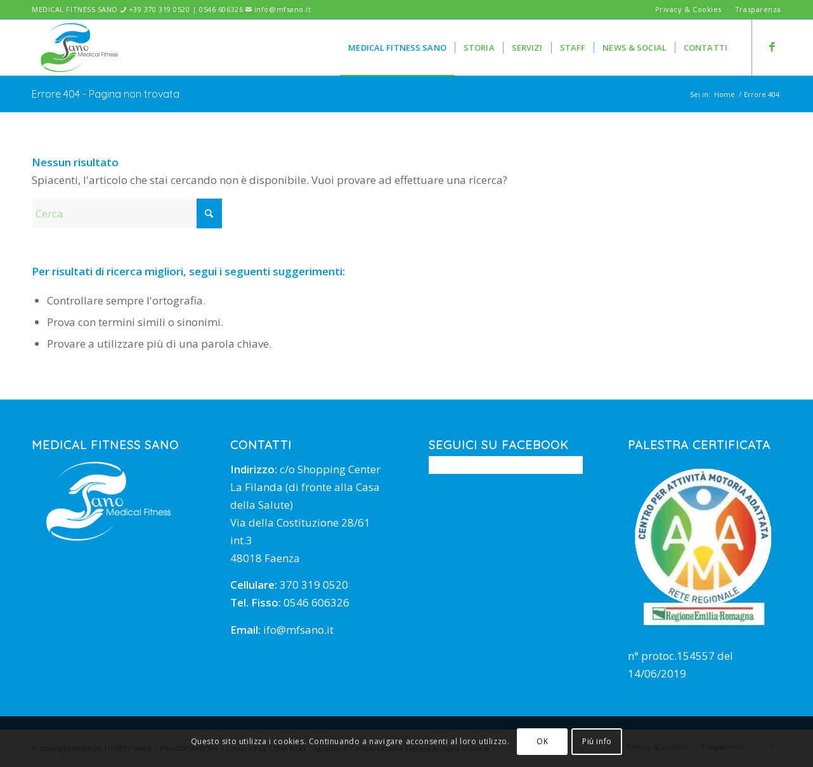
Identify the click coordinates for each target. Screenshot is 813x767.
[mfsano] (79, 47)
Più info (597, 741)
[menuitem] (689, 9)
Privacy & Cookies (688, 9)
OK (542, 741)
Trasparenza (758, 9)
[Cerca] (127, 213)
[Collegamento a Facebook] (771, 46)
